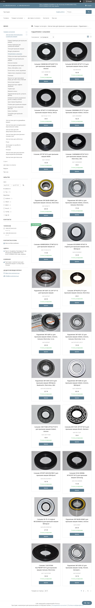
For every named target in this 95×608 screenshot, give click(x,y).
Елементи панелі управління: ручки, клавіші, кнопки (17, 98)
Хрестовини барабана (15, 102)
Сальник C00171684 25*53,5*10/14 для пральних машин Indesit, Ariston (46, 429)
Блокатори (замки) (13, 82)
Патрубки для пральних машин (15, 114)
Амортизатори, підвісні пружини (15, 85)
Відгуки (5, 168)
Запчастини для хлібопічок (14, 139)
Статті (5, 161)
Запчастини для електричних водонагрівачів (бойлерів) (15, 153)
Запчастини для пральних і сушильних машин (63, 26)
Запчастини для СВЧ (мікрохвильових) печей (13, 130)
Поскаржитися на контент (59, 605)
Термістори (11, 89)
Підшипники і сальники (15, 54)
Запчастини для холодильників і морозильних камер (16, 126)
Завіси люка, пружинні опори (17, 73)
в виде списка (91, 37)
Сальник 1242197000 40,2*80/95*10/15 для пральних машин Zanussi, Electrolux (46, 568)
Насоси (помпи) (12, 63)
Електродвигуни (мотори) (16, 65)
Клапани (10, 75)
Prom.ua (57, 603)
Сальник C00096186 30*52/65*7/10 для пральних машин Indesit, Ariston (46, 66)
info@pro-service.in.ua (12, 276)
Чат (87, 603)
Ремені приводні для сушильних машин (14, 45)
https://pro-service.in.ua (12, 273)
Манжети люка (12, 91)
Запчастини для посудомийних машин (15, 121)
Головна (6, 18)
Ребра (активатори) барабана (17, 56)
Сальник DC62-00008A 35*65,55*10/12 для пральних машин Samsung (77, 475)
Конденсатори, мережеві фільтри (15, 107)
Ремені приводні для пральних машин (17, 41)
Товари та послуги (17, 18)
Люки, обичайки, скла (14, 68)
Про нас (54, 18)
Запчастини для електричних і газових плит (15, 135)
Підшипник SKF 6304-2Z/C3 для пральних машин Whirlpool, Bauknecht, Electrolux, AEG (46, 383)
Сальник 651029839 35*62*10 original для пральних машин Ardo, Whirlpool (77, 246)
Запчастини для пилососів (14, 157)
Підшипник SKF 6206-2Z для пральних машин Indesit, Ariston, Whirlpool (77, 383)
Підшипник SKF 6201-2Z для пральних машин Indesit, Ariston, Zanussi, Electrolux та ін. (77, 337)
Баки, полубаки (12, 111)
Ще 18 (7, 215)
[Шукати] (89, 12)
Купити (46, 81)
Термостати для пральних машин (16, 59)
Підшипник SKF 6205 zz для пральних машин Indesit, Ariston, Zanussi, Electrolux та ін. (46, 337)
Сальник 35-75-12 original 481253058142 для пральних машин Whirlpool (46, 521)
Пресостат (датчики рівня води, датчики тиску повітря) (17, 78)
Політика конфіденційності (75, 605)
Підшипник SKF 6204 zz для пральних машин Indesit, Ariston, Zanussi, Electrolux (77, 202)
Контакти (46, 18)
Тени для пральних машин (16, 49)
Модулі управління (13, 51)
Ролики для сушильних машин (17, 104)
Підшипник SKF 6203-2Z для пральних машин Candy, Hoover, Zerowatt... (77, 568)
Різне (7, 142)
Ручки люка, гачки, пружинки (17, 70)
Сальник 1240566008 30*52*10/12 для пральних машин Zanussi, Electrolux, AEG (77, 156)
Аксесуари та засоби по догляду (13, 146)
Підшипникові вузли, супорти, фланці (17, 94)
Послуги (8, 149)
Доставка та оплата (34, 18)
